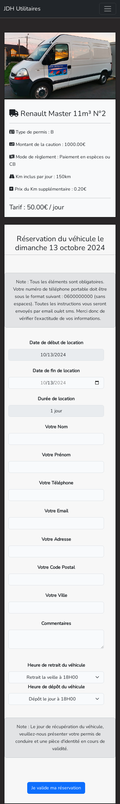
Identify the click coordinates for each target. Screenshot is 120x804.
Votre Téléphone (56, 483)
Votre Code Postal (56, 567)
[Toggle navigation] (107, 9)
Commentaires (56, 623)
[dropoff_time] (56, 699)
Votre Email (56, 511)
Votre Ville (56, 595)
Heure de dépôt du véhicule (56, 687)
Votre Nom (56, 427)
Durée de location (56, 398)
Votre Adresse (56, 539)
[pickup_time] (56, 677)
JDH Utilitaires (22, 8)
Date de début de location (56, 342)
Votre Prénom (56, 455)
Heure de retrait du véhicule (56, 665)
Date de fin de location (56, 370)
